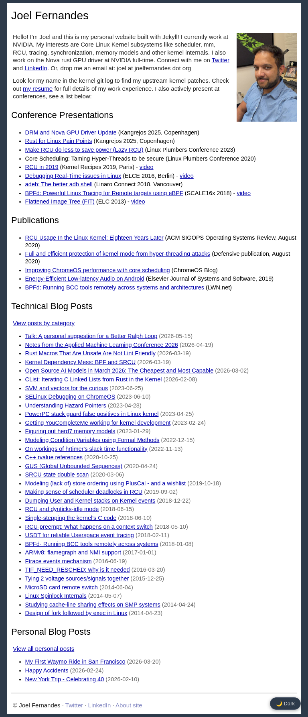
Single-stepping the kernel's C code (71, 518)
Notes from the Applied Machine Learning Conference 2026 (101, 345)
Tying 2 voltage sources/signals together (77, 578)
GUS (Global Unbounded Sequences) (74, 466)
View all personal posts (43, 648)
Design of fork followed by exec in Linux (76, 613)
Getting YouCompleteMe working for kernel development (98, 423)
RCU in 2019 (42, 167)
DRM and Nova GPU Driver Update (71, 132)
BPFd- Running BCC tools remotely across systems (91, 544)
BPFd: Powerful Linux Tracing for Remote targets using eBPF (104, 193)
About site (129, 705)
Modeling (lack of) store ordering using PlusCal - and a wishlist (105, 483)
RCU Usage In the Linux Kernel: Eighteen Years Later (94, 237)
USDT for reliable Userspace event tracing (79, 535)
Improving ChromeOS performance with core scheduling (97, 270)
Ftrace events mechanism (58, 561)
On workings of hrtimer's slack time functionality (86, 449)
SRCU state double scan (57, 474)
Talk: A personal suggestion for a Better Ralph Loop (91, 336)
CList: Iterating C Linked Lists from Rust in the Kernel (93, 379)
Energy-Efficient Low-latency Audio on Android (84, 278)
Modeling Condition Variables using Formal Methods (92, 440)
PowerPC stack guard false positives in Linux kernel (92, 414)
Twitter (220, 60)
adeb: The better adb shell (59, 184)
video (147, 167)
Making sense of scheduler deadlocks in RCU (84, 492)
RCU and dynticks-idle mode (62, 509)
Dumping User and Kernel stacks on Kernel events (90, 500)
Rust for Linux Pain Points (58, 141)
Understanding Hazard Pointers (65, 405)
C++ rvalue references (54, 457)
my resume (38, 88)
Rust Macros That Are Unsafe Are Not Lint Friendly (90, 353)
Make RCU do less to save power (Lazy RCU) (84, 150)
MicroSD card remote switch (61, 587)
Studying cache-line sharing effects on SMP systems (92, 604)
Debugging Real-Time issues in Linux (73, 176)
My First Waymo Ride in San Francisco (75, 661)
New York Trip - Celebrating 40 (64, 679)
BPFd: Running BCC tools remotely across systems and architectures (114, 287)
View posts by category (44, 323)
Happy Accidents (47, 670)
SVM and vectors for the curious (66, 388)
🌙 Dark (285, 704)
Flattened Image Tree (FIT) (60, 201)
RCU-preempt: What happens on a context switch (89, 526)
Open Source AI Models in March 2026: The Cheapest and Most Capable (119, 370)
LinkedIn (35, 68)
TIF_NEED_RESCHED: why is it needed (77, 569)
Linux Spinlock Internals (56, 596)
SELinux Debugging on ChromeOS (70, 396)
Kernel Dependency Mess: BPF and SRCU (80, 362)
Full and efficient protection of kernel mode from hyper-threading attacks (118, 254)
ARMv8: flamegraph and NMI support (73, 552)
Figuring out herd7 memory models (70, 431)
